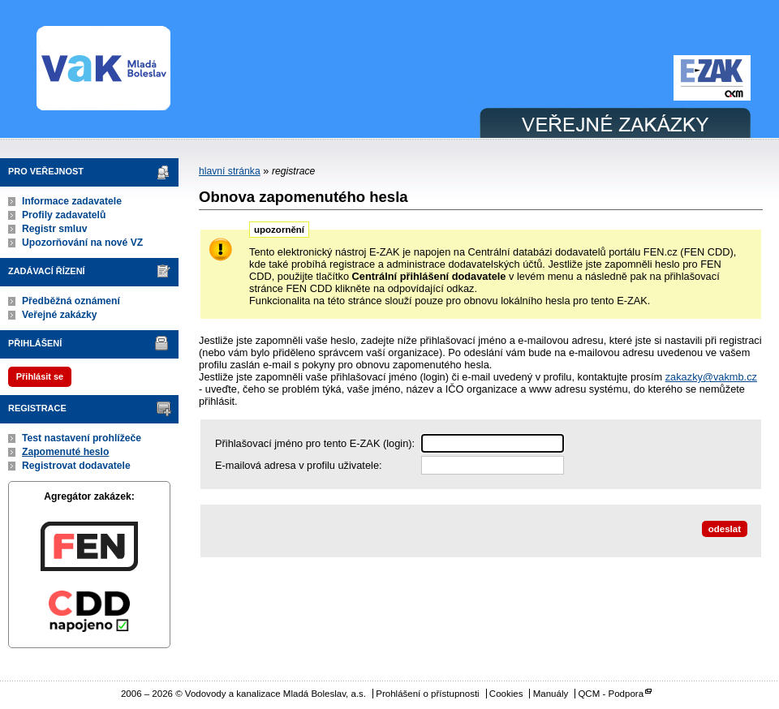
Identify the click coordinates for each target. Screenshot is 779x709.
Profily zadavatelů (63, 215)
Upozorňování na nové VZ (82, 242)
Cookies (506, 693)
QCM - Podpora (610, 693)
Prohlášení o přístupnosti (427, 693)
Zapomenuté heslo (65, 452)
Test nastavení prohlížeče (81, 438)
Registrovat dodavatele (76, 465)
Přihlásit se (39, 376)
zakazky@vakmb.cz (711, 377)
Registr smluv (54, 228)
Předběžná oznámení (71, 301)
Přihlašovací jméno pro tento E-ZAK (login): (315, 443)
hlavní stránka (229, 171)
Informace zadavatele (72, 201)
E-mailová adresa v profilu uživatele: (298, 465)
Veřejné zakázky (59, 314)
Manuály (551, 693)
